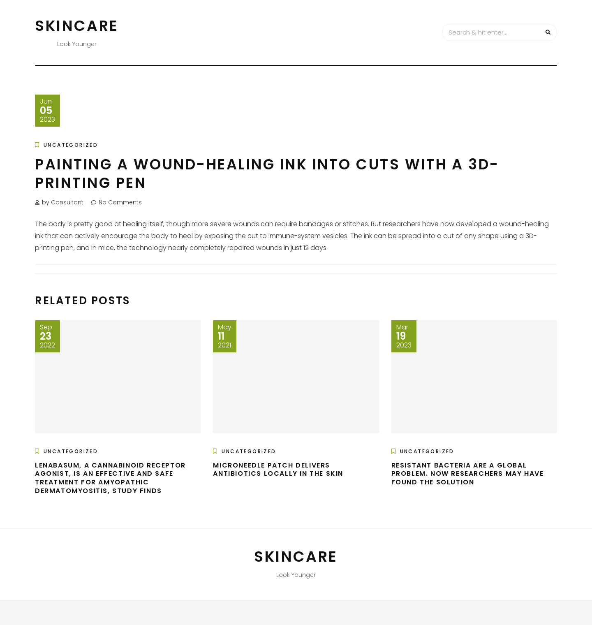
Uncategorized (71, 144)
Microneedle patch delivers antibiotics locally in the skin (278, 470)
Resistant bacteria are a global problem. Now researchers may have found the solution (467, 474)
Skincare (77, 25)
